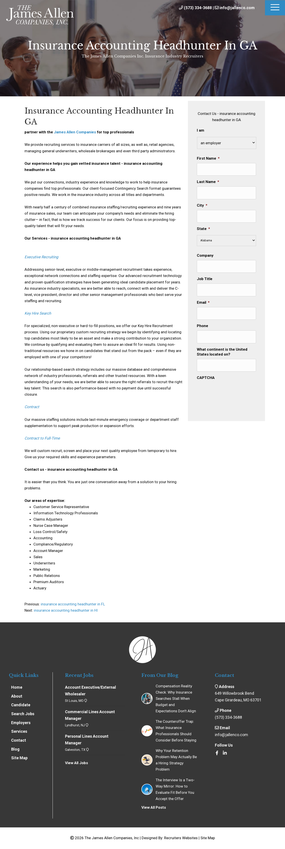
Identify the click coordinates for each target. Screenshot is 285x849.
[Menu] (275, 7)
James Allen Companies (75, 132)
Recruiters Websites (181, 838)
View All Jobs (76, 763)
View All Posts (153, 807)
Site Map (207, 838)
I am (200, 130)
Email (203, 299)
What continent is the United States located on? (222, 346)
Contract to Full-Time (42, 438)
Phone (202, 321)
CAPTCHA (206, 372)
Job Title (204, 276)
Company (205, 253)
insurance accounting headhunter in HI (66, 610)
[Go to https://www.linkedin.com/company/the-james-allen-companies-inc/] (225, 753)
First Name (208, 158)
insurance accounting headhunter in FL (72, 604)
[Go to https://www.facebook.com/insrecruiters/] (217, 753)
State (203, 226)
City (202, 204)
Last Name (208, 181)
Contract (31, 407)
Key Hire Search (37, 313)
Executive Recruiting (41, 257)
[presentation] (231, 384)
